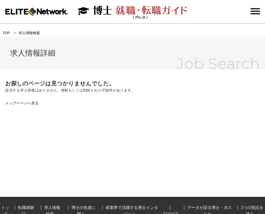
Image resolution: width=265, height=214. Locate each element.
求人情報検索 (29, 33)
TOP (6, 33)
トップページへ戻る (22, 103)
